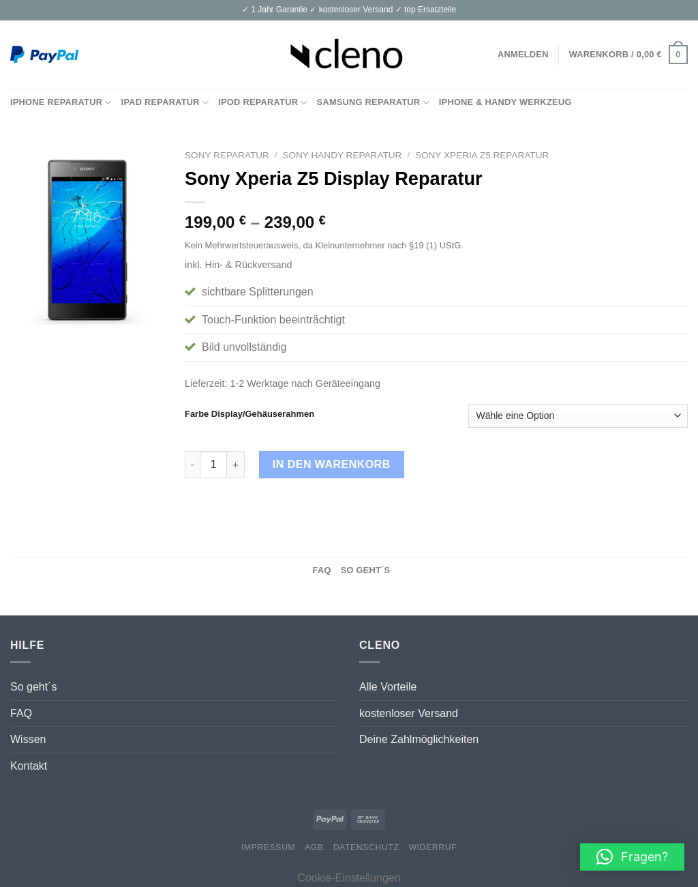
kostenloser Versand (408, 713)
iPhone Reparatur (61, 102)
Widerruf (432, 847)
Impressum (268, 847)
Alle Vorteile (388, 687)
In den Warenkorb (332, 464)
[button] (632, 857)
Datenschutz (366, 847)
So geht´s (33, 687)
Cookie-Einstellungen (348, 878)
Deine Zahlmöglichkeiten (419, 739)
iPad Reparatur (165, 102)
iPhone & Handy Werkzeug (505, 102)
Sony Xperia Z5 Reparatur (482, 155)
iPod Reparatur (262, 102)
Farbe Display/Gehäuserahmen (249, 414)
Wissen (28, 739)
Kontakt (28, 766)
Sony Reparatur (227, 155)
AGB (314, 847)
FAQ (21, 713)
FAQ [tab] (322, 570)
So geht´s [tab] (366, 570)
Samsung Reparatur (373, 102)
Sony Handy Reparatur (341, 155)
